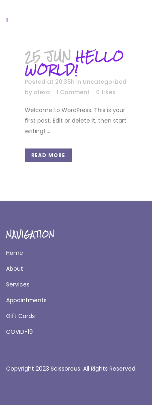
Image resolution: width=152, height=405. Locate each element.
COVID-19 (19, 332)
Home (14, 253)
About (14, 269)
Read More (48, 155)
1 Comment (73, 92)
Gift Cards (20, 316)
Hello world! (74, 63)
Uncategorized (104, 82)
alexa (42, 92)
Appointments (26, 300)
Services (18, 284)
